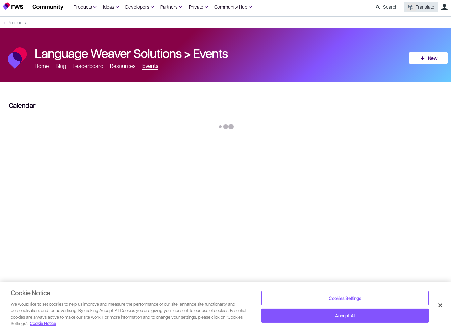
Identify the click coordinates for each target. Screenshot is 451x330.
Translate (420, 7)
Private (196, 7)
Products (83, 7)
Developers (137, 7)
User (444, 7)
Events (210, 53)
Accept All (345, 315)
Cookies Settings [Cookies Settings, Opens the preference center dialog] (345, 298)
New (432, 58)
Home (42, 65)
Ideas (108, 7)
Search (390, 7)
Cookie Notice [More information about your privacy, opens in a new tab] (43, 323)
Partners (169, 7)
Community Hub (230, 7)
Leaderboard (88, 65)
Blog (61, 65)
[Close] (440, 305)
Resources (123, 65)
